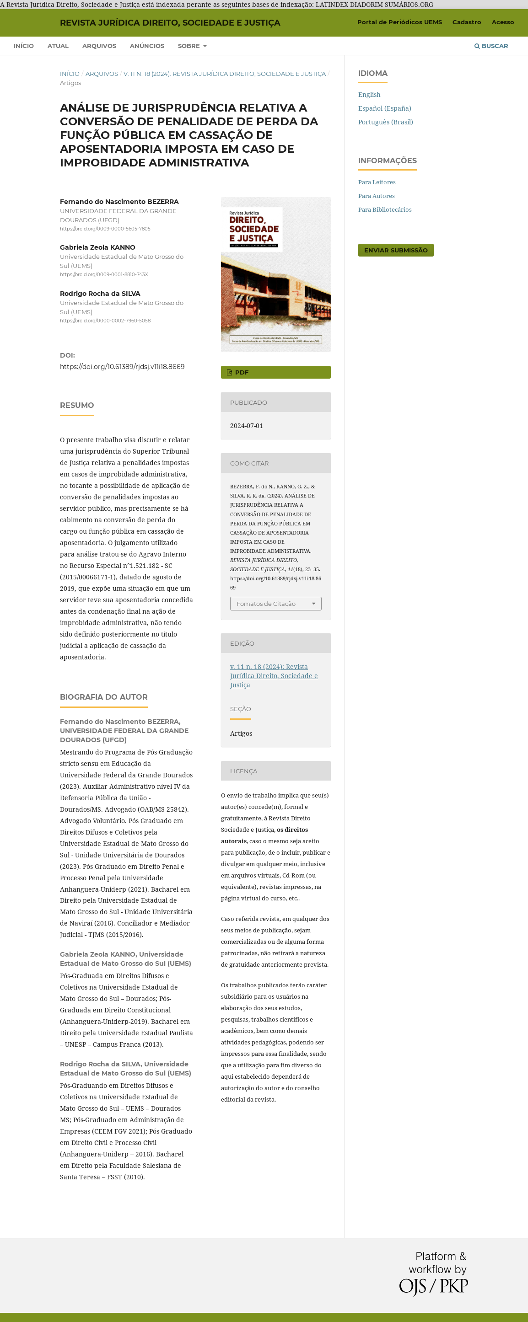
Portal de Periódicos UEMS (399, 22)
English (369, 94)
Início (24, 45)
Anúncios (147, 45)
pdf (240, 372)
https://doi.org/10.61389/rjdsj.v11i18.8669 (122, 367)
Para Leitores (377, 182)
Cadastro (467, 22)
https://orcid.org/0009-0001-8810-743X (104, 275)
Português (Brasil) (385, 122)
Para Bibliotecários (385, 209)
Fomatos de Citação (266, 603)
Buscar (491, 45)
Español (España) (384, 108)
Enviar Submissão (396, 250)
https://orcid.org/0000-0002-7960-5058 (105, 321)
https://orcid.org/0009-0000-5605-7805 (105, 229)
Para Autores (376, 196)
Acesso (503, 22)
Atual (58, 45)
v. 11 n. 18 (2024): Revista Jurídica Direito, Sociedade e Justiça (225, 73)
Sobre (190, 45)
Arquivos (99, 45)
